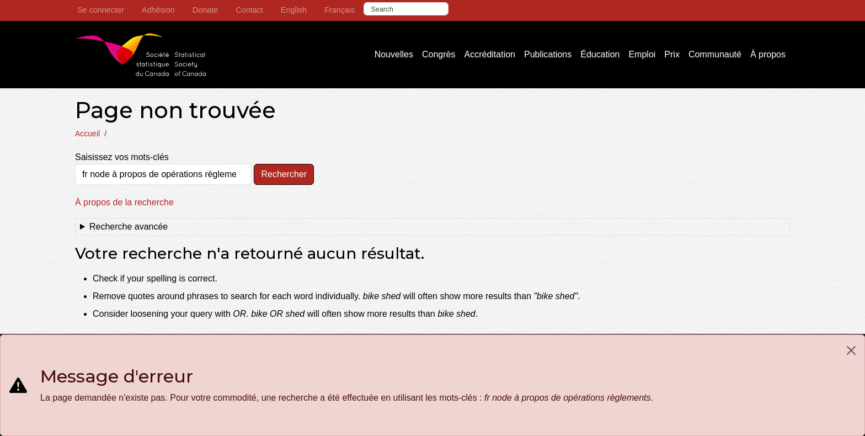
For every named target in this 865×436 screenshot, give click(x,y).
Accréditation (489, 54)
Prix (672, 54)
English (294, 10)
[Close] (851, 350)
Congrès (438, 54)
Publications (548, 54)
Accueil (87, 133)
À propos (768, 54)
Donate (205, 10)
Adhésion (158, 10)
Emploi (641, 54)
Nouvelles (394, 54)
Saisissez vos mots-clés (122, 157)
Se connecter (100, 10)
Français (339, 10)
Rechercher (284, 174)
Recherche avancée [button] (128, 226)
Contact (249, 10)
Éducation (600, 54)
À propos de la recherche (124, 202)
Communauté (714, 54)
